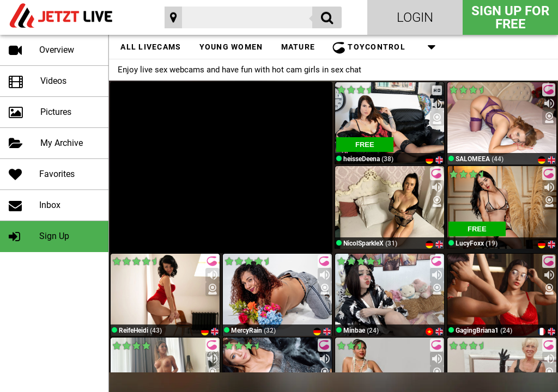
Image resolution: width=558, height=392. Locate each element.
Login (415, 17)
